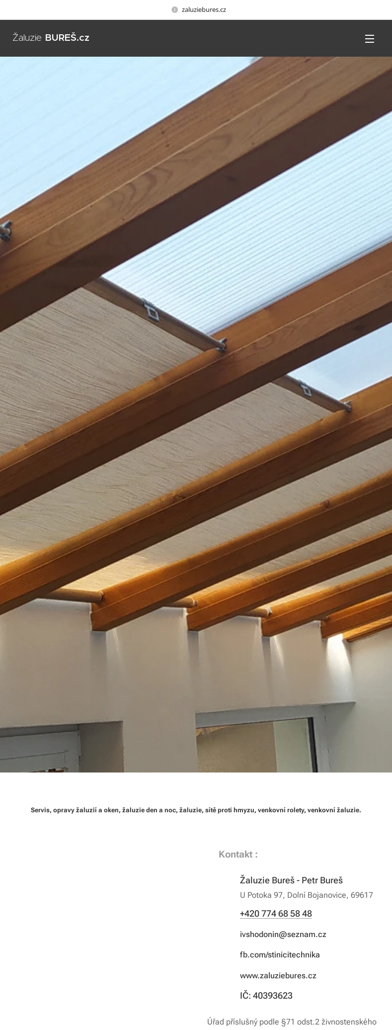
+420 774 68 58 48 (275, 913)
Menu (369, 38)
